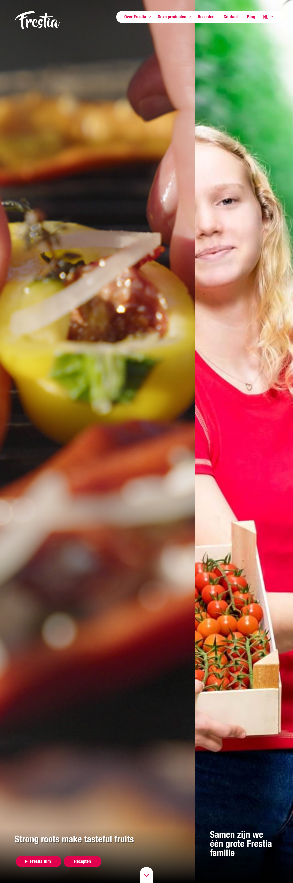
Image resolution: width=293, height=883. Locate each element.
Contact (231, 16)
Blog (251, 16)
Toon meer (149, 17)
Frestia (37, 20)
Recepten (206, 16)
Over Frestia (135, 16)
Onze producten (172, 16)
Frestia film (40, 861)
